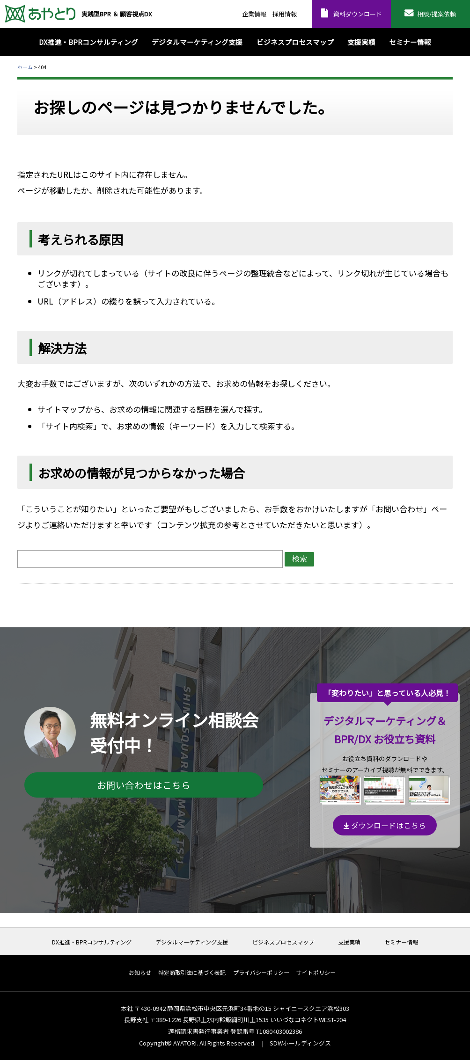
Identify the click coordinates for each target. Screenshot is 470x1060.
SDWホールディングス (300, 1042)
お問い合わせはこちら (144, 784)
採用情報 (284, 13)
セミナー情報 (401, 942)
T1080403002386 (279, 1031)
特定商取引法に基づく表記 (192, 972)
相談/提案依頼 (436, 13)
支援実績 (349, 942)
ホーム (25, 67)
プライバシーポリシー (261, 972)
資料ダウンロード (357, 13)
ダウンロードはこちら (385, 825)
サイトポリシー (316, 972)
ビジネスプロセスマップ (283, 942)
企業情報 (254, 13)
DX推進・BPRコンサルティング (92, 942)
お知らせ (140, 972)
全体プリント (399, 67)
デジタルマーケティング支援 (191, 942)
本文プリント (435, 67)
